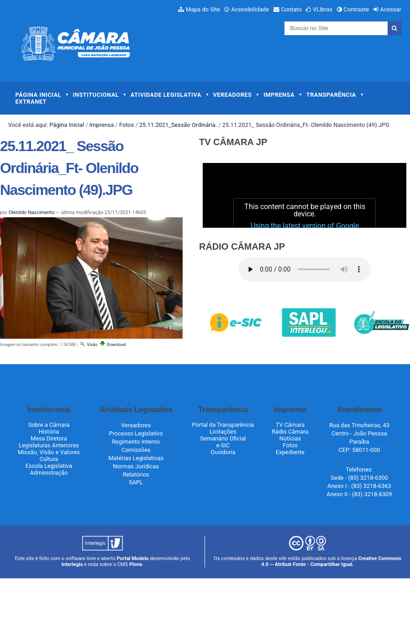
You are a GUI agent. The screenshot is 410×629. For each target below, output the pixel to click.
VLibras (322, 9)
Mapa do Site (203, 9)
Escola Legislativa (49, 465)
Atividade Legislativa (166, 94)
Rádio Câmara (290, 431)
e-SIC (223, 445)
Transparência (331, 94)
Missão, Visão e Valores (49, 452)
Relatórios (136, 474)
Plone (135, 564)
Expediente (290, 452)
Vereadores (232, 94)
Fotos (126, 124)
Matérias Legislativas (135, 458)
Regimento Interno (136, 441)
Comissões (136, 449)
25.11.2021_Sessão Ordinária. (178, 124)
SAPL (136, 482)
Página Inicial (38, 94)
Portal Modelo (133, 558)
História (49, 431)
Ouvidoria (222, 452)
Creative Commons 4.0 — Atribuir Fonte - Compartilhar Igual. (331, 561)
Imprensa (278, 94)
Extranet (31, 101)
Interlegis (72, 564)
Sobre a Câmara (48, 424)
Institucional (96, 94)
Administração (49, 472)
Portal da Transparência (223, 424)
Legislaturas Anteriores (49, 445)
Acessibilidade (250, 9)
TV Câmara (290, 424)
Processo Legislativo (136, 433)
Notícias (290, 438)
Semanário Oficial (223, 438)
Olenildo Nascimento (32, 212)
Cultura (48, 459)
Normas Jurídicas (136, 466)
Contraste (356, 9)
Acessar (390, 9)
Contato (291, 9)
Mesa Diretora (49, 438)
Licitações (223, 431)
